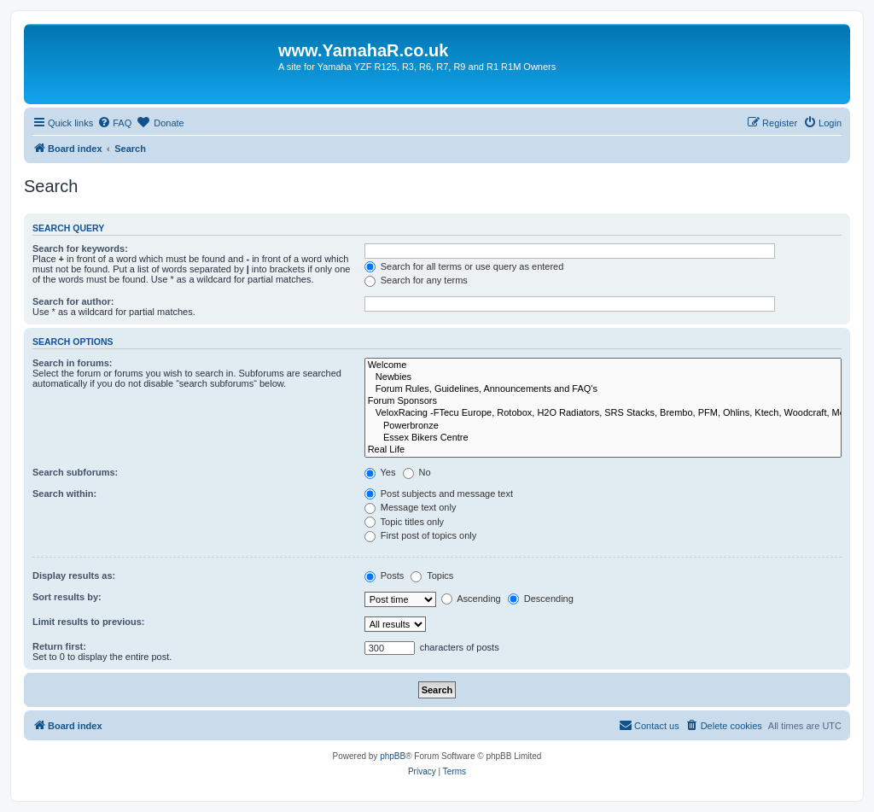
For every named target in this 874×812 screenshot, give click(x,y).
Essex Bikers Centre (603, 438)
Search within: (64, 493)
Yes (380, 472)
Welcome (603, 365)
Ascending (471, 598)
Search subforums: (75, 472)
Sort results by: (67, 597)
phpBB (392, 756)
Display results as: (73, 575)
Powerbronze (603, 426)
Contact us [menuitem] (649, 725)
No (417, 472)
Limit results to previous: (88, 621)
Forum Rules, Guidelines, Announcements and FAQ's (603, 389)
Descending (541, 598)
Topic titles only (404, 522)
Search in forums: (72, 363)
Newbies (603, 377)
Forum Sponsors (603, 401)
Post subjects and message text (438, 493)
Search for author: (73, 301)
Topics (432, 575)
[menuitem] (114, 123)
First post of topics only (420, 535)
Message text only (410, 507)
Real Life (603, 450)
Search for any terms (416, 280)
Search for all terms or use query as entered (464, 266)
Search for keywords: (80, 248)
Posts (384, 575)
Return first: (59, 646)
